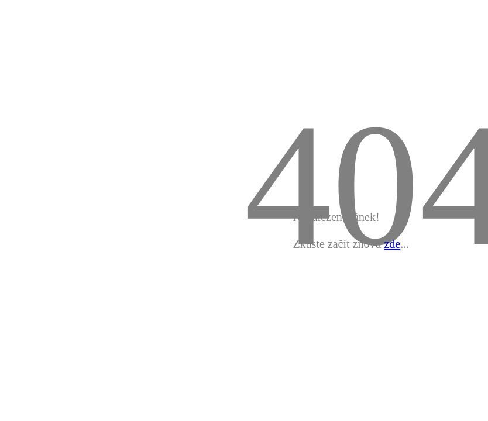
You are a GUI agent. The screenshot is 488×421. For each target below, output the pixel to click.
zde (392, 243)
